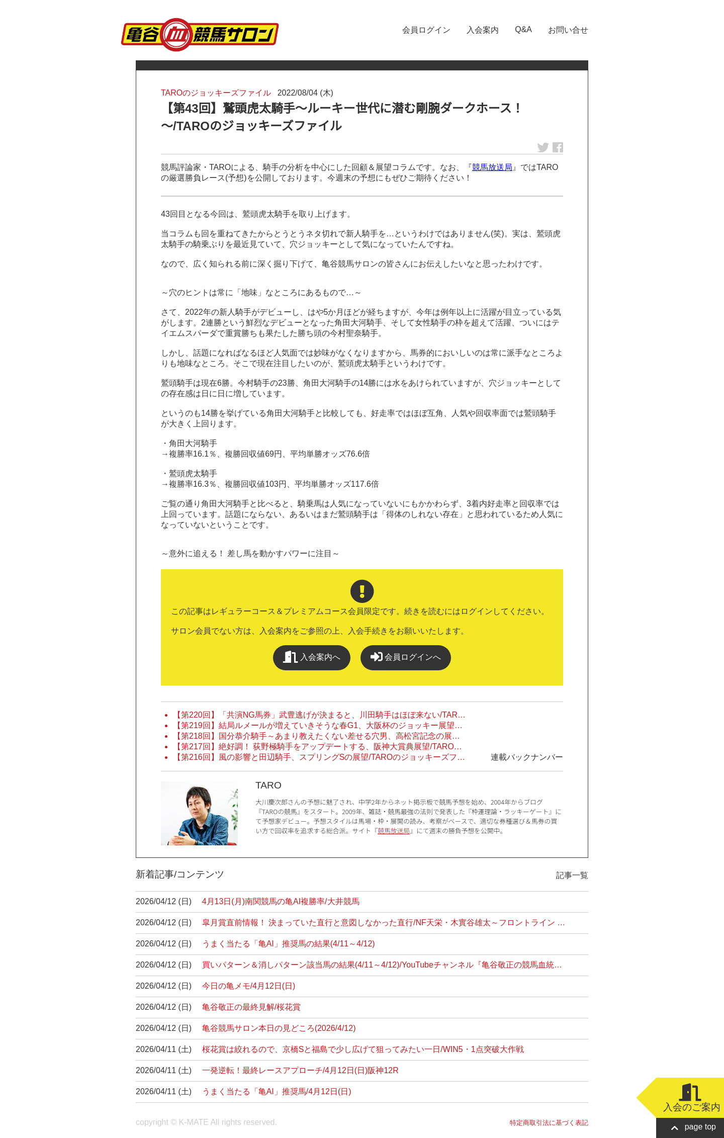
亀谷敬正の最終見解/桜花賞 (251, 1007)
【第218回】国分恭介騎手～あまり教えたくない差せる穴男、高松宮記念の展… (316, 736)
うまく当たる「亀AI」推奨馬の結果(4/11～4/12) (288, 943)
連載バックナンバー (527, 757)
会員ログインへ (406, 657)
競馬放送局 (492, 167)
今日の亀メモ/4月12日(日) (249, 986)
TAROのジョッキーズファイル (216, 93)
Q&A (523, 29)
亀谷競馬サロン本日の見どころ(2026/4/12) (279, 1028)
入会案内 (483, 30)
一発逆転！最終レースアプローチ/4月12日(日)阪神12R (300, 1070)
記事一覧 (572, 875)
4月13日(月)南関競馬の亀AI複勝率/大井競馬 (280, 901)
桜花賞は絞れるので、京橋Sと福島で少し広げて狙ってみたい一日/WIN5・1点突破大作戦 (363, 1049)
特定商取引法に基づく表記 (549, 1122)
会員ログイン (426, 30)
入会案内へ (311, 657)
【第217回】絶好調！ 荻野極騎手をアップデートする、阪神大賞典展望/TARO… (317, 746)
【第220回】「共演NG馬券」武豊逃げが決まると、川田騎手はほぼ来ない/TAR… (319, 715)
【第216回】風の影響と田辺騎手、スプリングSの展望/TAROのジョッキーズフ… (319, 757)
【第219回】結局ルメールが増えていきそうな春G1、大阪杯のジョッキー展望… (318, 725)
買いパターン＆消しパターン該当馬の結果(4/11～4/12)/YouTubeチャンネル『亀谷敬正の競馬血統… (382, 964)
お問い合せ (568, 30)
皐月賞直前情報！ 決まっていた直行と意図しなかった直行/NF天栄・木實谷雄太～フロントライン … (384, 922)
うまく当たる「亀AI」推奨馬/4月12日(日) (276, 1091)
